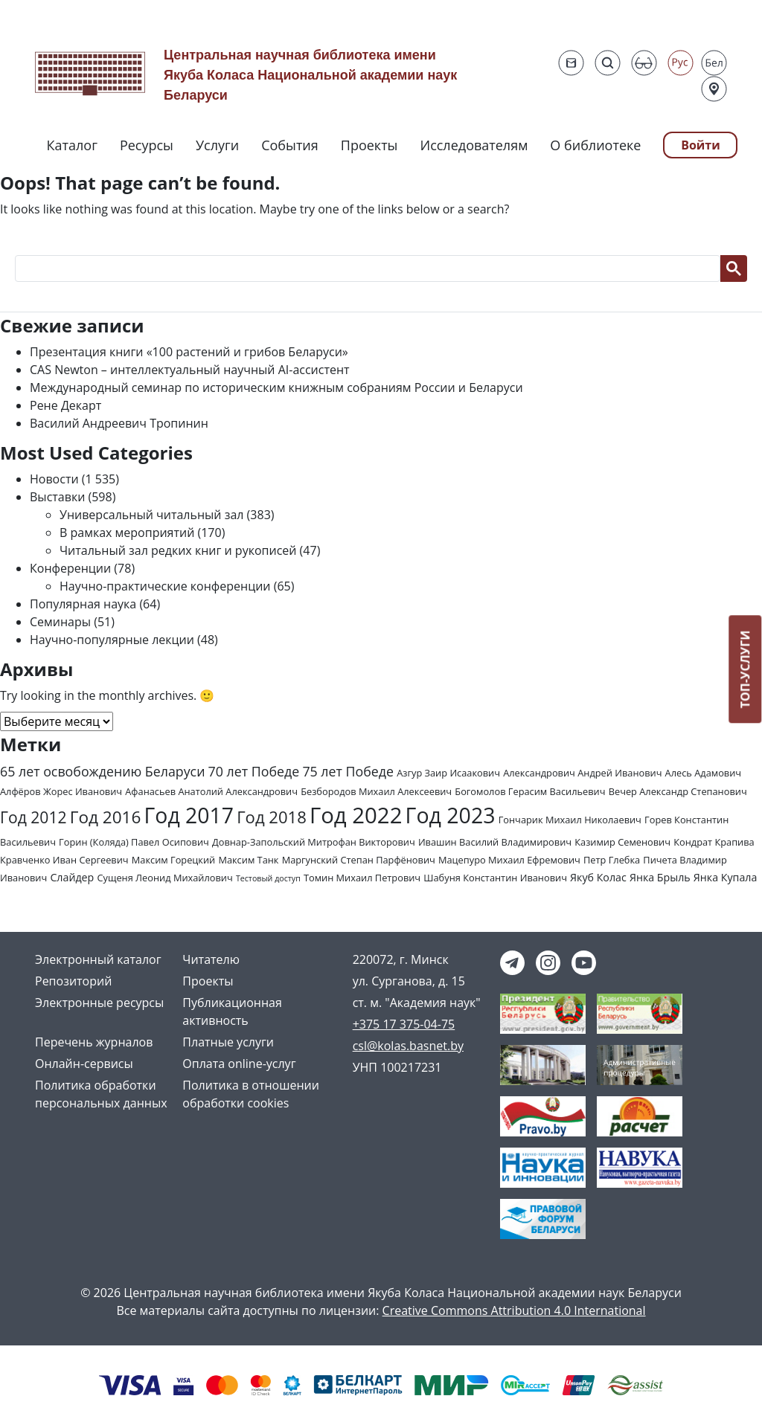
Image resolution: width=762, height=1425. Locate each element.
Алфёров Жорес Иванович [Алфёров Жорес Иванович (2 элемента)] (61, 791)
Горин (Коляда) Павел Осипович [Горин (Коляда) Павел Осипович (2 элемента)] (134, 842)
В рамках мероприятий (127, 532)
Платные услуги (228, 1042)
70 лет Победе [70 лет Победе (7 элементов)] (254, 771)
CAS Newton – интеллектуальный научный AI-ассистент (190, 369)
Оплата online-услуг (238, 1063)
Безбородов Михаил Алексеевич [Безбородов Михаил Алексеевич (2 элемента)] (376, 791)
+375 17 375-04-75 (404, 1024)
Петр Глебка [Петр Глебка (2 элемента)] (611, 859)
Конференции (70, 568)
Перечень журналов (94, 1042)
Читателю (211, 959)
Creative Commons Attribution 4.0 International (514, 1310)
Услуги (217, 145)
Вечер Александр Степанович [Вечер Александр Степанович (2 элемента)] (678, 791)
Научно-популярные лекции (112, 639)
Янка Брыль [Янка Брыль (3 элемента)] (660, 877)
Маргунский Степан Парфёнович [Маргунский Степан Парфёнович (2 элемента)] (358, 859)
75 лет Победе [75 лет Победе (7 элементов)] (348, 771)
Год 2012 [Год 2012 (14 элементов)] (33, 817)
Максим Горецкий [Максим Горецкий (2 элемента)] (173, 859)
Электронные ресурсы (99, 1002)
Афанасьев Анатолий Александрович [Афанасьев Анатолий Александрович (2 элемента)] (211, 791)
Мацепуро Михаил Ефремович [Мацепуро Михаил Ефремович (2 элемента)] (509, 859)
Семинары (60, 622)
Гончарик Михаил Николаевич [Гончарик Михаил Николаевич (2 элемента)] (570, 819)
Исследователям (474, 145)
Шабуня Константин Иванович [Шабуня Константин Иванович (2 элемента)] (495, 877)
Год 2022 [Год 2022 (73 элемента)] (356, 815)
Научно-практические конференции (165, 586)
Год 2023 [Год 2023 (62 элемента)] (451, 815)
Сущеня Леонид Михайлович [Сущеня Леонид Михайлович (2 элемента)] (164, 877)
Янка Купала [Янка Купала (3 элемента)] (725, 877)
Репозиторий (73, 981)
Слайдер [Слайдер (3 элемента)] (72, 877)
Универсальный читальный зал (151, 514)
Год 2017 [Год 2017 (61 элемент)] (189, 815)
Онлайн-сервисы (84, 1063)
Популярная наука (83, 604)
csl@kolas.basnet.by (408, 1046)
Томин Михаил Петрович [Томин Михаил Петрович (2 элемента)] (362, 877)
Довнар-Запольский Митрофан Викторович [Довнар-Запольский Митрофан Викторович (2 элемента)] (313, 842)
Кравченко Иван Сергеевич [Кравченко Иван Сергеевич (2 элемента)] (64, 859)
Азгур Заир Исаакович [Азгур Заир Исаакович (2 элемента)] (448, 772)
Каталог (72, 145)
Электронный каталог (98, 959)
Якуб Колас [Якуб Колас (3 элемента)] (598, 877)
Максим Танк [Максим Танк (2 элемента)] (248, 859)
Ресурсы (146, 145)
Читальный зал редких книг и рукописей (178, 550)
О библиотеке (595, 145)
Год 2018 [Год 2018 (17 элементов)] (272, 816)
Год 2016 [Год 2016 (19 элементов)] (105, 817)
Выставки (57, 497)
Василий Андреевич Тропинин (119, 423)
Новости (54, 479)
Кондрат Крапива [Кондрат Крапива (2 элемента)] (714, 842)
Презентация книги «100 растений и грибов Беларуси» (189, 352)
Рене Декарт (65, 405)
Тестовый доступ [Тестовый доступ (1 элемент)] (268, 878)
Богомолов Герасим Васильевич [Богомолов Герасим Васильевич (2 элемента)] (530, 791)
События (289, 145)
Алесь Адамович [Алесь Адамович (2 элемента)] (703, 772)
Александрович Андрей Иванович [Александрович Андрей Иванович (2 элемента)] (582, 772)
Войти (700, 145)
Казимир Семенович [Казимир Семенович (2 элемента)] (622, 842)
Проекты (369, 145)
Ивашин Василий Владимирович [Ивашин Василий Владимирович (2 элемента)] (495, 842)
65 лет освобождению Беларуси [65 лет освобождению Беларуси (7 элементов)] (102, 771)
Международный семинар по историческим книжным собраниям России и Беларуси (276, 387)
